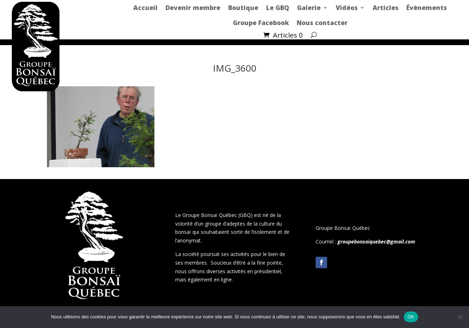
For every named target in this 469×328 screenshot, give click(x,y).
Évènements (426, 7)
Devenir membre (193, 7)
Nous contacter (322, 22)
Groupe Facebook (261, 22)
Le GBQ (277, 7)
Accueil (145, 7)
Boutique (243, 7)
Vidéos (347, 7)
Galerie (309, 7)
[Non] (460, 316)
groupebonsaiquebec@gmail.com (376, 241)
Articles (385, 7)
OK (410, 316)
